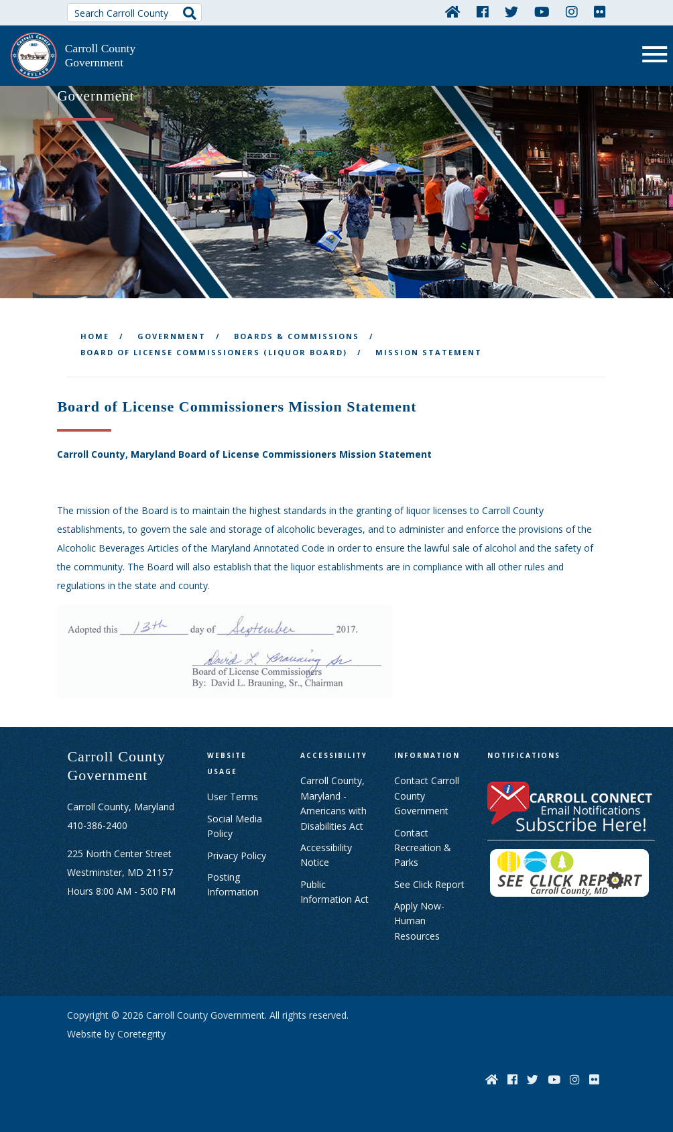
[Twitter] (511, 11)
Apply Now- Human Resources (419, 920)
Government (171, 335)
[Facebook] (483, 11)
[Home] (453, 11)
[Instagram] (572, 11)
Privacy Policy (236, 854)
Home (94, 335)
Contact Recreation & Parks (422, 846)
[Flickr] (600, 11)
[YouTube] (542, 11)
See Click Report (429, 883)
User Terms (232, 796)
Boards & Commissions (296, 335)
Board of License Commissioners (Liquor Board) (213, 351)
